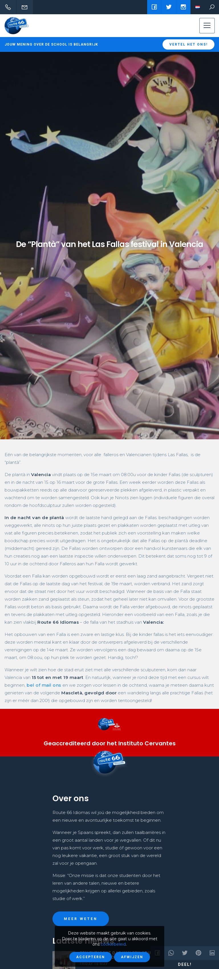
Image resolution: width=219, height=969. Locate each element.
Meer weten (81, 919)
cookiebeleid (113, 944)
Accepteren (90, 957)
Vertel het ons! (188, 44)
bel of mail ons (44, 685)
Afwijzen (132, 957)
